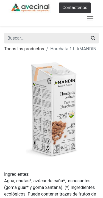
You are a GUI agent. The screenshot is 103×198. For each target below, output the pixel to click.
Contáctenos (74, 7)
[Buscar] (93, 38)
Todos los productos (24, 48)
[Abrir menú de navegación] (90, 18)
